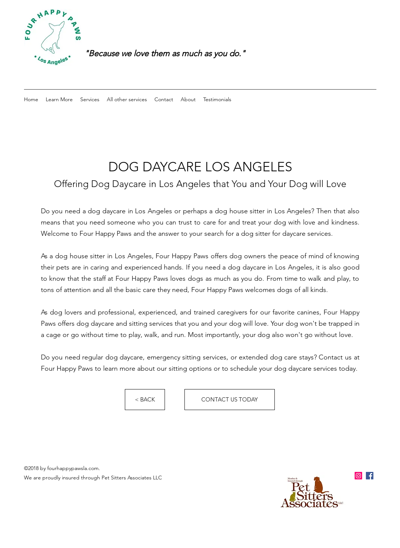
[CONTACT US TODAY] (229, 399)
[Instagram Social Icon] (358, 475)
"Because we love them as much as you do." (164, 53)
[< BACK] (145, 399)
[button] (59, 99)
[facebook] (369, 475)
